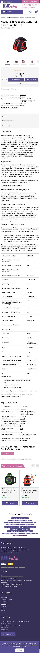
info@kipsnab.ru (24, 7)
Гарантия (3, 606)
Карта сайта (22, 567)
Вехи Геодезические (20, 518)
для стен (22, 434)
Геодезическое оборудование (9, 578)
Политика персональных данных (9, 567)
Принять (20, 650)
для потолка (29, 434)
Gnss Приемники (11, 527)
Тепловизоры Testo (12, 522)
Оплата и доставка (6, 599)
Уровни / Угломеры (28, 527)
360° (21, 429)
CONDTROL (23, 95)
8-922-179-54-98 (5, 626)
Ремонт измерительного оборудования (12, 584)
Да (21, 432)
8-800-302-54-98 (5, 627)
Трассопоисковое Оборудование (20, 531)
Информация (4, 601)
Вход (26, 1)
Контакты (3, 604)
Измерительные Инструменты (20, 520)
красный (22, 105)
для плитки (27, 436)
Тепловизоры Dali (28, 522)
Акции (2, 608)
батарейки (23, 421)
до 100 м (22, 423)
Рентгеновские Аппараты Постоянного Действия (20, 533)
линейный (23, 103)
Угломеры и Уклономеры (20, 529)
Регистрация (33, 1)
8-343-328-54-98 (29, 5)
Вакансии (3, 610)
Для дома (22, 97)
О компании (4, 597)
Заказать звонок (8, 634)
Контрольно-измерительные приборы (12, 576)
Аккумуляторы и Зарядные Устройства (20, 524)
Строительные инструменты (9, 586)
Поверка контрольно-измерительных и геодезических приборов (16, 581)
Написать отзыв (7, 453)
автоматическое (25, 438)
